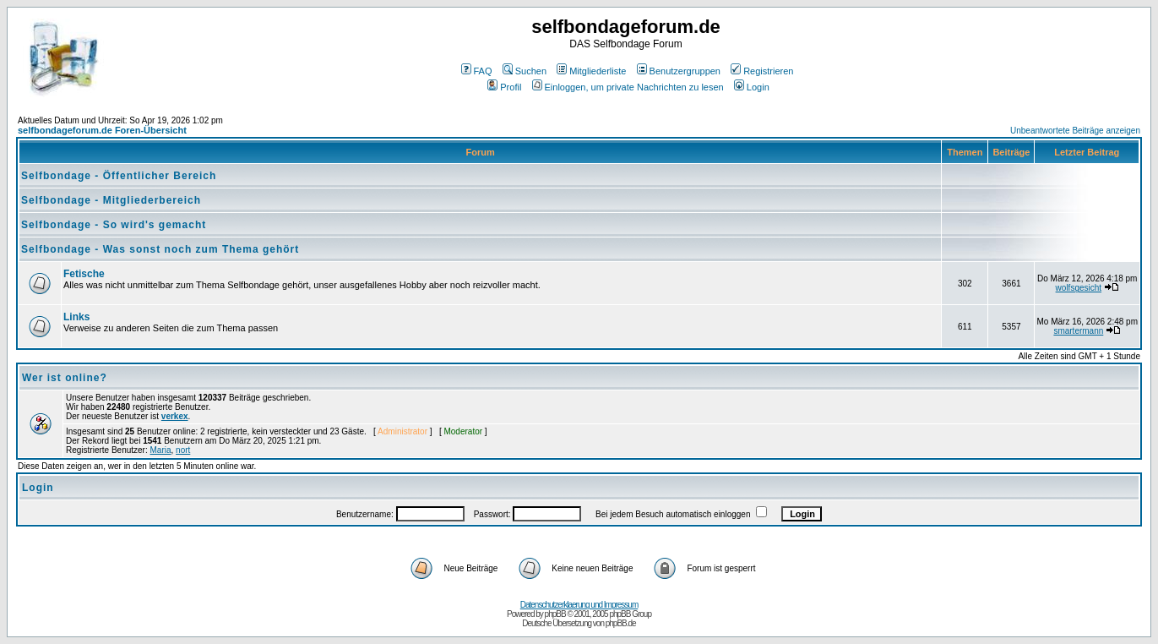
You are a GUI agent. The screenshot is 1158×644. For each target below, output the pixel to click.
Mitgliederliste (591, 71)
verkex (174, 416)
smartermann (1078, 331)
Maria (160, 450)
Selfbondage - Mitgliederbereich (111, 200)
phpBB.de (621, 623)
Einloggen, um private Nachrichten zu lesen (628, 87)
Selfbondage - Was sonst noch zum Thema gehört (160, 249)
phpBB (555, 614)
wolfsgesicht (1078, 287)
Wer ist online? (64, 378)
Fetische (84, 274)
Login (751, 87)
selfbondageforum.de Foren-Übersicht (102, 130)
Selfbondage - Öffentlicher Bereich (118, 176)
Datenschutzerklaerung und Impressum (579, 604)
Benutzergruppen (678, 71)
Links (76, 317)
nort (183, 450)
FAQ (476, 71)
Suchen (524, 71)
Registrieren (762, 71)
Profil (504, 87)
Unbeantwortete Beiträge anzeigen (1075, 130)
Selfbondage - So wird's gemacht (113, 225)
